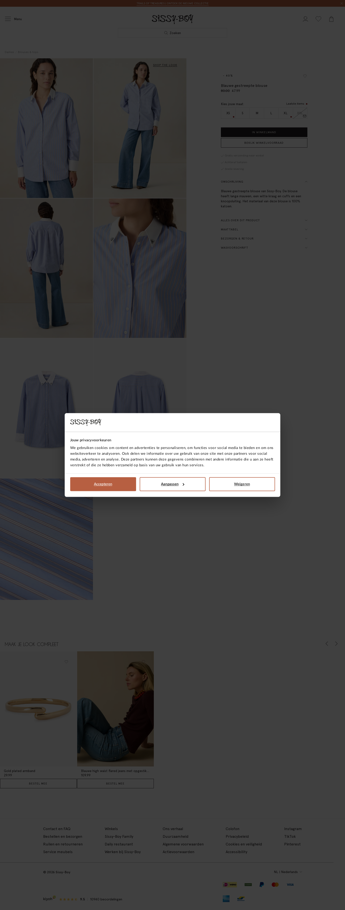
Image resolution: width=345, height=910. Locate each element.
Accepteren (103, 484)
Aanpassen (172, 484)
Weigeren (242, 484)
